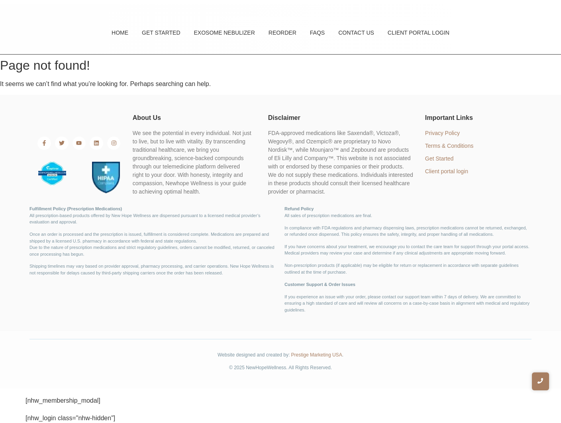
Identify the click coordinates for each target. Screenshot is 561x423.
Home (120, 32)
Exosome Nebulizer (224, 32)
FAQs (317, 32)
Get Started (161, 32)
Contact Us (356, 32)
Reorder (282, 32)
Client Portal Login (418, 32)
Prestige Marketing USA (316, 355)
